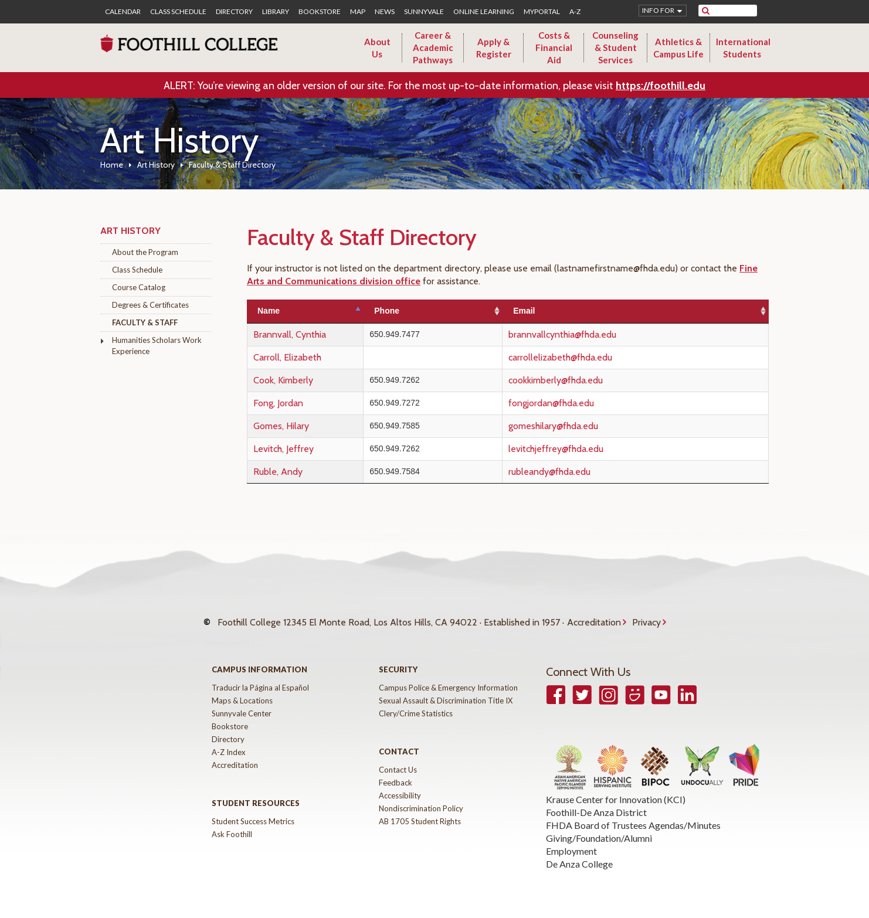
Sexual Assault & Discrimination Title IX (445, 688)
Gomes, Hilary (281, 425)
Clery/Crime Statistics (416, 701)
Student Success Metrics (253, 809)
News (385, 12)
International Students (743, 47)
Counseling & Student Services (615, 47)
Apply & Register (493, 47)
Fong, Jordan (278, 403)
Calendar (123, 12)
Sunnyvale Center (241, 701)
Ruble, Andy (278, 471)
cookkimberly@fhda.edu (588, 380)
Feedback (395, 771)
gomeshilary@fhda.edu (585, 425)
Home (111, 164)
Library (275, 12)
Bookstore (319, 12)
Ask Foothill (232, 822)
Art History (156, 164)
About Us (377, 47)
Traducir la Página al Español (260, 676)
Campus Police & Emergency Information (448, 676)
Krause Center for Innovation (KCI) (615, 787)
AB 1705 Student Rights (420, 809)
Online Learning (483, 12)
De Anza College (579, 852)
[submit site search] (705, 10)
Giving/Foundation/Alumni (599, 826)
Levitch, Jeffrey (283, 448)
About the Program (145, 252)
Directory (234, 12)
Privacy (646, 616)
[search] (735, 10)
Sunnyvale (424, 12)
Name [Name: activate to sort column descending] (268, 310)
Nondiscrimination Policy (421, 796)
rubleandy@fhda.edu (582, 471)
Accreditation (594, 616)
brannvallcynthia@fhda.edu (595, 334)
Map (357, 12)
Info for (658, 10)
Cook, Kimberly (283, 380)
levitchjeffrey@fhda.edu (588, 448)
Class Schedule (178, 12)
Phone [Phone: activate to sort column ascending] (436, 310)
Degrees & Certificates (150, 305)
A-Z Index (229, 740)
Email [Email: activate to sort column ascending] (556, 310)
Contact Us (398, 758)
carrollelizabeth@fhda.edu (592, 357)
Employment (571, 839)
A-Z (575, 12)
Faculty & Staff (145, 322)
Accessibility (400, 783)
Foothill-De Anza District (596, 800)
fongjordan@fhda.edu (583, 403)
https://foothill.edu (660, 85)
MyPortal (542, 12)
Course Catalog (138, 287)
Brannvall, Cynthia (289, 334)
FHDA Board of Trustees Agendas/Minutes (633, 813)
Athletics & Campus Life (678, 47)
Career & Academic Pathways (433, 47)
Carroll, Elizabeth (287, 357)
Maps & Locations (242, 688)
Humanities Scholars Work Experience (157, 345)
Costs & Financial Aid (553, 47)
